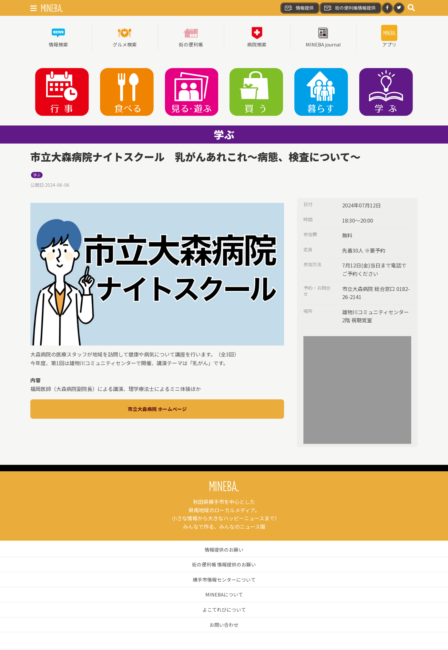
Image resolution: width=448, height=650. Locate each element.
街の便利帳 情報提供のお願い (224, 565)
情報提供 (299, 8)
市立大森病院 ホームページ (157, 410)
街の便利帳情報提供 (349, 8)
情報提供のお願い (224, 551)
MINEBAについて (224, 595)
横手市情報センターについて (224, 581)
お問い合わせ (224, 626)
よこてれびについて (224, 611)
